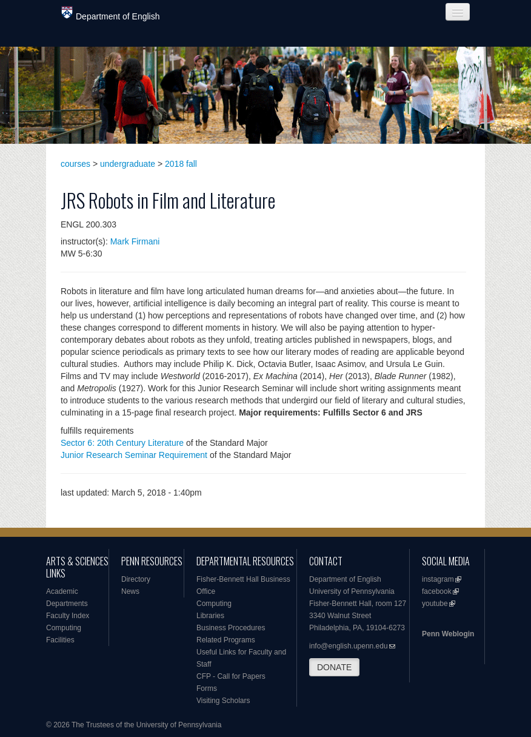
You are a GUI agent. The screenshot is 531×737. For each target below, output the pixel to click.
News (130, 591)
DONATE (334, 667)
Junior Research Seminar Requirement (134, 455)
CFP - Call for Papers (231, 676)
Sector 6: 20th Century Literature (122, 443)
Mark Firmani (135, 241)
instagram (438, 579)
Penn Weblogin (448, 634)
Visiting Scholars (223, 700)
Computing (63, 628)
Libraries (210, 615)
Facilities (60, 640)
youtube (435, 603)
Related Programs (225, 640)
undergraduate (127, 164)
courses (75, 164)
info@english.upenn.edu (348, 646)
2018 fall (181, 164)
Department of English (110, 13)
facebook (437, 591)
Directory (135, 579)
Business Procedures (230, 628)
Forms (206, 688)
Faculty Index (67, 615)
